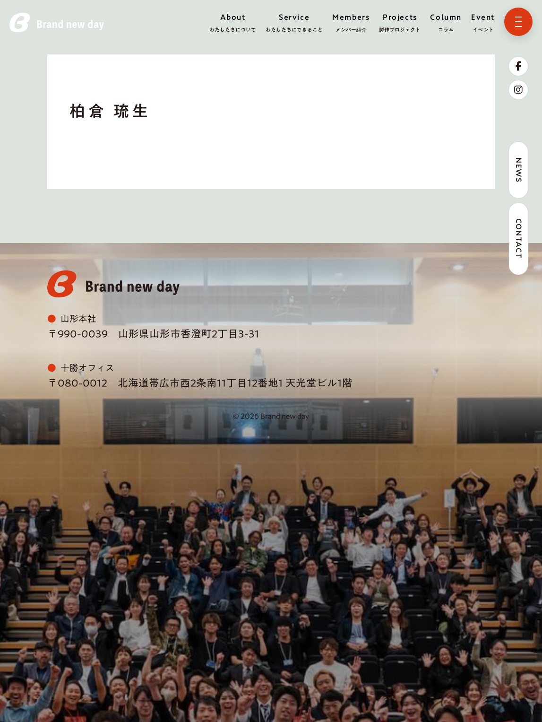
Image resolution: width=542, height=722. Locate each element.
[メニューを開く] (518, 22)
